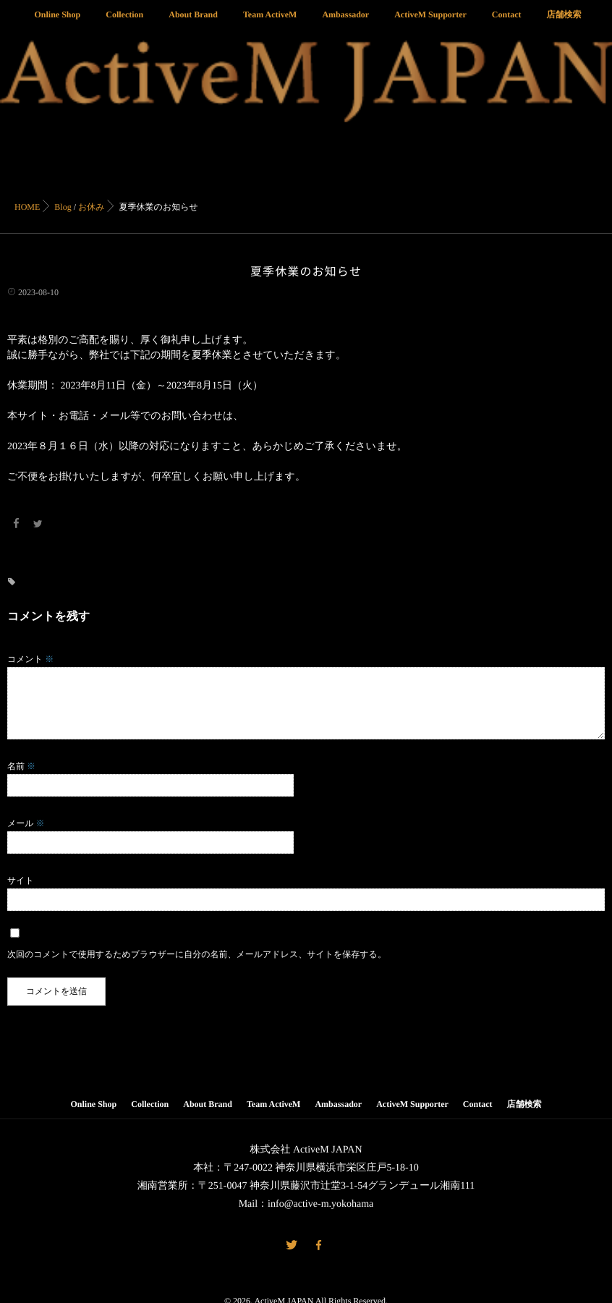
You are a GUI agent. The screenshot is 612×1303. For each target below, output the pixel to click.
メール (26, 822)
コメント (30, 658)
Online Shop (58, 22)
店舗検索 (563, 22)
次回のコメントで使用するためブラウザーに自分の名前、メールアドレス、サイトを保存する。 (196, 953)
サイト (20, 879)
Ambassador (345, 22)
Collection (124, 22)
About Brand (193, 22)
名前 (21, 765)
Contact (507, 22)
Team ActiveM (270, 22)
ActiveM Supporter (430, 22)
